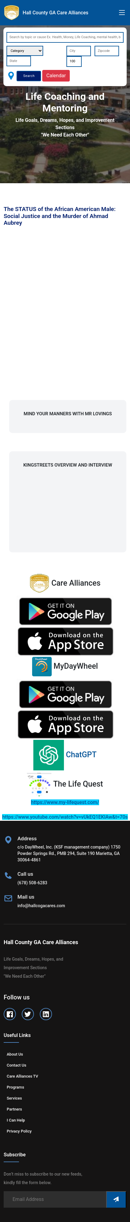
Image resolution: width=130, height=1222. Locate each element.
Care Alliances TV (22, 1076)
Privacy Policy (19, 1131)
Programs (15, 1087)
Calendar (56, 75)
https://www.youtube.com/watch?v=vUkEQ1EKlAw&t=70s (65, 817)
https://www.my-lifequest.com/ (65, 802)
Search (29, 76)
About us (15, 1054)
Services (14, 1098)
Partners (14, 1109)
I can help (16, 1120)
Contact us (16, 1065)
